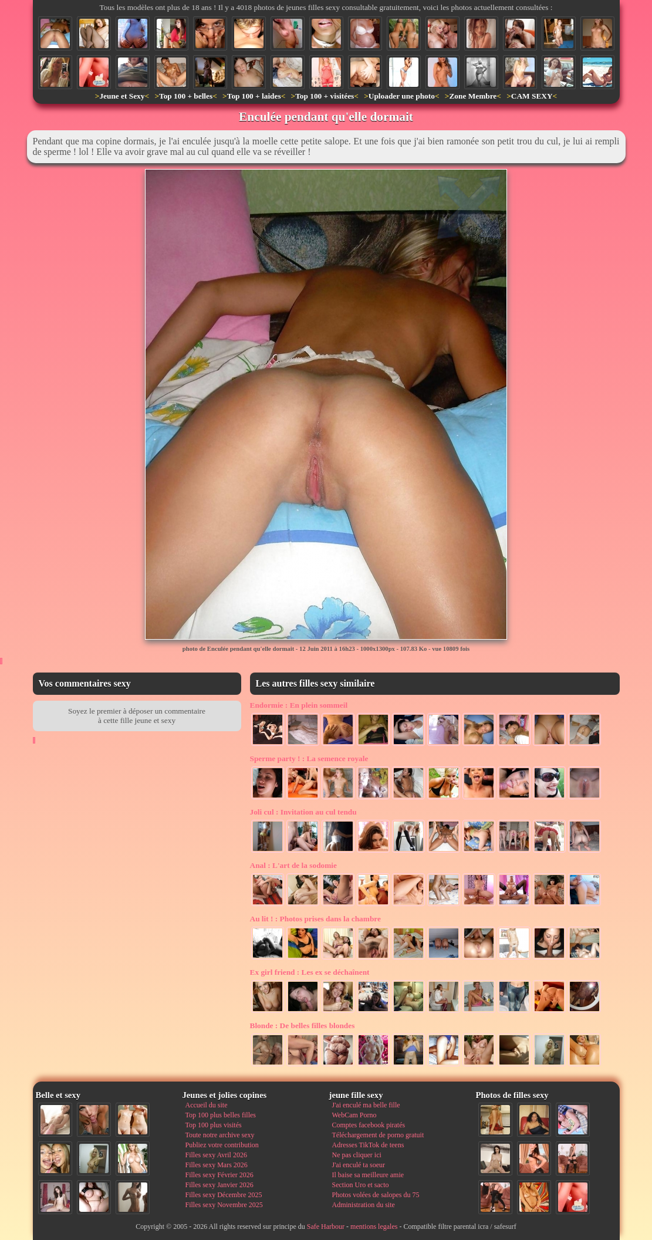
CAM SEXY (532, 96)
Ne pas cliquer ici (356, 1155)
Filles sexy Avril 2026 (216, 1155)
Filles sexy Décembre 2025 (223, 1195)
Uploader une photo (402, 96)
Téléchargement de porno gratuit (378, 1135)
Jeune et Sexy (121, 96)
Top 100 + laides (254, 96)
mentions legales (373, 1226)
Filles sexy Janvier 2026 (219, 1185)
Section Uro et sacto (360, 1185)
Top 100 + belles (185, 96)
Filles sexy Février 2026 (219, 1175)
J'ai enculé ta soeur (358, 1165)
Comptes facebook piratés (369, 1125)
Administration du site (363, 1205)
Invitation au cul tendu (303, 811)
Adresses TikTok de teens (368, 1145)
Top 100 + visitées (324, 96)
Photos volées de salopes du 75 (376, 1195)
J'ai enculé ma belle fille (366, 1105)
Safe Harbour (325, 1226)
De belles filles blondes (302, 1025)
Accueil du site (206, 1105)
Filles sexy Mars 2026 (216, 1165)
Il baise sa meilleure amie (368, 1175)
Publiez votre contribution (222, 1145)
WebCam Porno (354, 1115)
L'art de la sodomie (293, 865)
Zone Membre (472, 96)
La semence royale (309, 758)
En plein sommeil (299, 705)
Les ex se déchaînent (310, 972)
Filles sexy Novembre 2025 (224, 1205)
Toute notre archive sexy (220, 1135)
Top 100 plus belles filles (220, 1115)
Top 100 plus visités (213, 1125)
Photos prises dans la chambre (315, 918)
